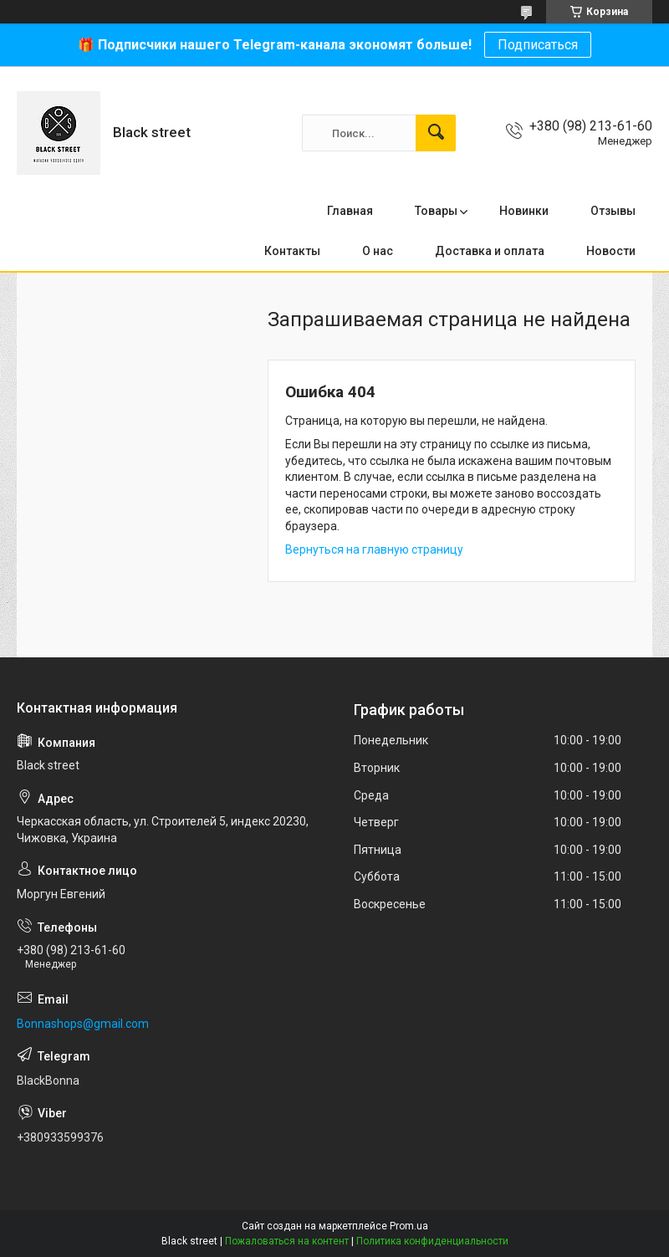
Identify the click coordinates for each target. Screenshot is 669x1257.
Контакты (292, 251)
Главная (350, 210)
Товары (436, 210)
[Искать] (436, 133)
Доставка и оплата (489, 251)
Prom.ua (409, 1226)
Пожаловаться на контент (287, 1241)
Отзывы (613, 210)
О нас (377, 251)
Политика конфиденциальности (432, 1241)
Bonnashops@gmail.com (83, 1023)
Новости (611, 251)
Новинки (524, 210)
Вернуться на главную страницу (374, 549)
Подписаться (538, 45)
